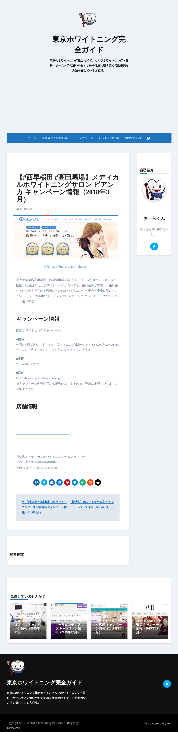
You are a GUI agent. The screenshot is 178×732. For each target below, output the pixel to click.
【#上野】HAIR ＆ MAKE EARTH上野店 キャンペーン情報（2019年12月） (149, 624)
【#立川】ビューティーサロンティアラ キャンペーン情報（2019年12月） (68, 626)
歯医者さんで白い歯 (55, 138)
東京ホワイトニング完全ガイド (44, 681)
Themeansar (13, 726)
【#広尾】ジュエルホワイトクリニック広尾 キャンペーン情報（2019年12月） (109, 624)
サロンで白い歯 (83, 138)
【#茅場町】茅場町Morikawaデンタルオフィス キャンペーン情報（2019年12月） (28, 624)
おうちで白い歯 (109, 138)
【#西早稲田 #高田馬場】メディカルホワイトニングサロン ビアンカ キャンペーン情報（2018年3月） (67, 188)
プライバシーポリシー (156, 722)
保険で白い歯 (133, 138)
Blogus (71, 721)
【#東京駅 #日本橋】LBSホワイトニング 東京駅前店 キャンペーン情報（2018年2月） (44, 507)
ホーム (32, 138)
